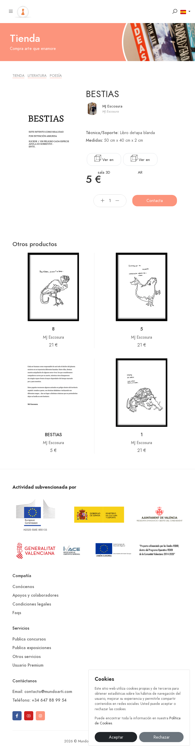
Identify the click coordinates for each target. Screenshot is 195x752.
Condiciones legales (31, 604)
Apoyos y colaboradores (35, 595)
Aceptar (116, 737)
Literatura (37, 75)
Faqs (16, 613)
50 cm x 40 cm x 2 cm (123, 140)
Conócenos (23, 587)
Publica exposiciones (31, 648)
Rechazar (161, 737)
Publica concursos (29, 639)
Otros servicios (26, 656)
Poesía (56, 75)
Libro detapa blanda (137, 133)
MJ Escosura (112, 106)
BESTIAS (53, 434)
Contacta (155, 201)
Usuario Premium (27, 665)
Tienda (18, 75)
